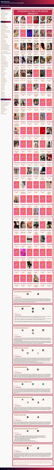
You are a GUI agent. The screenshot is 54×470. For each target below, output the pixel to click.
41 (38, 462)
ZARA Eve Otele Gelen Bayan (23, 67)
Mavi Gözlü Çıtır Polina (29, 67)
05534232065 (49, 92)
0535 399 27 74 (18, 405)
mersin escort (3, 5)
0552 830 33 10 (18, 336)
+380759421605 (30, 25)
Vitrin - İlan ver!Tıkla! (29, 27)
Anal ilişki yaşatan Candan (20, 414)
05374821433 (36, 230)
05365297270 (16, 92)
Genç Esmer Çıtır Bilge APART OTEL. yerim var (23, 193)
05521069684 (42, 78)
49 (51, 462)
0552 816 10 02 (18, 314)
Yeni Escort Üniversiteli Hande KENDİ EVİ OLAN (29, 179)
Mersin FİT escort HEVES (16, 81)
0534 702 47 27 (18, 451)
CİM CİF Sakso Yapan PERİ (36, 110)
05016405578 (23, 65)
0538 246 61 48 (18, 356)
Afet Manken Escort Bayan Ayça (21, 327)
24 (48, 461)
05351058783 (49, 162)
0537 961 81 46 (18, 372)
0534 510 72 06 (18, 420)
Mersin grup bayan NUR (23, 95)
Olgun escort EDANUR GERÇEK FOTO (42, 178)
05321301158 (23, 230)
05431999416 (29, 230)
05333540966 (29, 38)
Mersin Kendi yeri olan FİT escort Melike (42, 165)
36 (30, 462)
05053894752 (36, 149)
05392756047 (49, 51)
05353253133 (29, 78)
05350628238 (29, 65)
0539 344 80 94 (18, 387)
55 (22, 464)
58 (27, 464)
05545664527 (42, 38)
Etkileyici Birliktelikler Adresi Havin (49, 68)
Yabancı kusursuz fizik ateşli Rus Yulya (36, 219)
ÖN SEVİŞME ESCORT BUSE (42, 27)
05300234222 (36, 51)
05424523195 (36, 175)
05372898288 (16, 78)
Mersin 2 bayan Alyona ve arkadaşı (23, 54)
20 (41, 461)
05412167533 (49, 149)
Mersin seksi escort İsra (42, 81)
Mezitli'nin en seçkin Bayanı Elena (30, 247)
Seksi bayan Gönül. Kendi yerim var (49, 95)
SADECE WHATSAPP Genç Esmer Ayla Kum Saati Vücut (16, 124)
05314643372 (23, 25)
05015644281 (23, 92)
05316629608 (29, 175)
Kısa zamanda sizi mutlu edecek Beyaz (22, 291)
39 (35, 462)
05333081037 (49, 135)
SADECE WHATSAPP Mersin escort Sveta (49, 193)
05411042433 (29, 51)
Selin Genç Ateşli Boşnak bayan (49, 27)
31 (22, 462)
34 (27, 462)
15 (33, 461)
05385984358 (42, 135)
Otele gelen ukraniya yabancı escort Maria (16, 138)
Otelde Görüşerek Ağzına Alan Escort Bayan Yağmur (26, 428)
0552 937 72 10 (18, 434)
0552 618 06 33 (18, 297)
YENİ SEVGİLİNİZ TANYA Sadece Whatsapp (36, 233)
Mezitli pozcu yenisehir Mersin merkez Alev (36, 41)
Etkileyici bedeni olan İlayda (49, 165)
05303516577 (23, 190)
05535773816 (16, 65)
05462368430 (49, 230)
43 (41, 462)
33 (25, 462)
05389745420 (16, 25)
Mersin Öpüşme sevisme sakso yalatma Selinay (36, 152)
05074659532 (36, 92)
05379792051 (42, 121)
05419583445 (42, 175)
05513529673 (36, 25)
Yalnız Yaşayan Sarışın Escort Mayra (22, 306)
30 (20, 462)
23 (46, 461)
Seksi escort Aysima (23, 260)
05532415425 (49, 65)
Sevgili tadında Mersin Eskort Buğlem (36, 95)
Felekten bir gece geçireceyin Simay (23, 232)
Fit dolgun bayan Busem (36, 67)
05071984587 (42, 65)
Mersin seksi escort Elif (42, 124)
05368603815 (42, 51)
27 (15, 462)
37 (32, 462)
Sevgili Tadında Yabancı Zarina (23, 27)
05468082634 (16, 107)
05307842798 (29, 270)
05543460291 (23, 51)
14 (31, 461)
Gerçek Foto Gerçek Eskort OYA (43, 138)
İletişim (9, 5)
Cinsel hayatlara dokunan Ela (20, 367)
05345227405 (36, 283)
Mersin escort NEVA (30, 40)
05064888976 (23, 107)
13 (30, 461)
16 (35, 461)
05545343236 (36, 65)
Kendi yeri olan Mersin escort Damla (16, 152)
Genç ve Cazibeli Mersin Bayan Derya (16, 178)
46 (46, 462)
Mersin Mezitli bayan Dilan (42, 54)
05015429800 (16, 121)
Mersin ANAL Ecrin (49, 138)
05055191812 (49, 190)
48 (49, 462)
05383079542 (16, 38)
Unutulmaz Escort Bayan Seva (42, 67)
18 (38, 461)
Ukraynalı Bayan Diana (16, 206)
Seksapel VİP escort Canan (29, 54)
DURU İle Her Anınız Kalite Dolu (16, 54)
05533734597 (16, 51)
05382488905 (36, 216)
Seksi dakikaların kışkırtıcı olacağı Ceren (23, 397)
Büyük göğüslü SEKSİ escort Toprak (29, 273)
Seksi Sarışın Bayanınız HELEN (16, 40)
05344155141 (16, 230)
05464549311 (42, 162)
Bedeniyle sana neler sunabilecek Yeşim (23, 381)
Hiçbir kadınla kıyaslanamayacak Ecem (23, 445)
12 (28, 461)
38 (33, 462)
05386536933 (36, 38)
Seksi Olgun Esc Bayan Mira (29, 232)
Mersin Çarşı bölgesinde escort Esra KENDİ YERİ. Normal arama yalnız (16, 96)
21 (43, 461)
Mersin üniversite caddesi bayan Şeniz (49, 152)
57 (25, 464)
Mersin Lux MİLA (23, 80)
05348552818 (23, 257)
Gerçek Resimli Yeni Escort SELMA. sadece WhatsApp (49, 233)
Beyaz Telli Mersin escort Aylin (16, 233)
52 (17, 464)
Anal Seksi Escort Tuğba (36, 178)
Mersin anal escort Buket (42, 40)
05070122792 (49, 25)
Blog (6, 5)
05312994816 (16, 149)
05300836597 (16, 175)
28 (17, 462)
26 (14, 462)
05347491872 (36, 107)
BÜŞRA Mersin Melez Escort (49, 40)
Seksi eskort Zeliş (23, 123)
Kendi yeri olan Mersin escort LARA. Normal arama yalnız (29, 81)
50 (14, 464)
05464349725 (23, 121)
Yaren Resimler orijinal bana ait (42, 246)
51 (15, 464)
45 (44, 462)
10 (25, 461)
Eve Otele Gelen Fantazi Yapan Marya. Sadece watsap (16, 110)
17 (36, 461)
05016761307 (29, 244)
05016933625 (42, 25)
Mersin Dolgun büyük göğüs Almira (16, 68)
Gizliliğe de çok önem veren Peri (21, 347)
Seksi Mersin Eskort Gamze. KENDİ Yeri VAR (49, 54)
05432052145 (23, 78)
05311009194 (16, 135)
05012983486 (42, 244)
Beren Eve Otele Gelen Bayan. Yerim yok (23, 110)
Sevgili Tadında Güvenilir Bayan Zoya (36, 286)
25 (49, 461)
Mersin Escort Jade (36, 27)
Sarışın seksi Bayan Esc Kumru (36, 54)
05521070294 (16, 204)
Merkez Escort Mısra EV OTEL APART (16, 28)
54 (20, 464)
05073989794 (49, 38)
